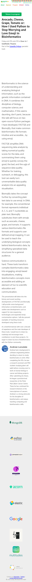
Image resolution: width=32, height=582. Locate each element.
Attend (21, 5)
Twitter (22, 577)
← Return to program (11, 14)
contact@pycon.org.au (16, 578)
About (2, 5)
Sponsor (8, 5)
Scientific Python (15, 46)
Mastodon (16, 577)
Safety (27, 5)
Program (15, 5)
